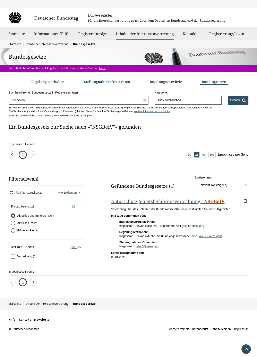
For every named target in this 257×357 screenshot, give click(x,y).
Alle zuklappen (70, 193)
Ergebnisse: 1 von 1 (21, 144)
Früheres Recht (27, 230)
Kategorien (162, 92)
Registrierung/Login (226, 35)
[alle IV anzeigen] (193, 226)
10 (190, 154)
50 (204, 154)
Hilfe (12, 319)
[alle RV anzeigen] (210, 236)
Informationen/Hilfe (51, 35)
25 (197, 154)
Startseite (17, 35)
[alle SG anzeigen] (147, 246)
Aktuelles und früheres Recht (35, 215)
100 (213, 154)
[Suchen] (238, 100)
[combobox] (188, 100)
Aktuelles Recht (27, 223)
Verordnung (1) (26, 256)
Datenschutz (200, 329)
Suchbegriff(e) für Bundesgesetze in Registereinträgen (43, 92)
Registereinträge (92, 35)
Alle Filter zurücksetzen (26, 193)
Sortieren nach (204, 177)
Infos (102, 68)
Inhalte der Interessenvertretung (145, 34)
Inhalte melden (221, 329)
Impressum (241, 329)
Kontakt (190, 35)
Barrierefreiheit (179, 329)
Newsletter (42, 319)
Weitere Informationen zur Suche (152, 111)
